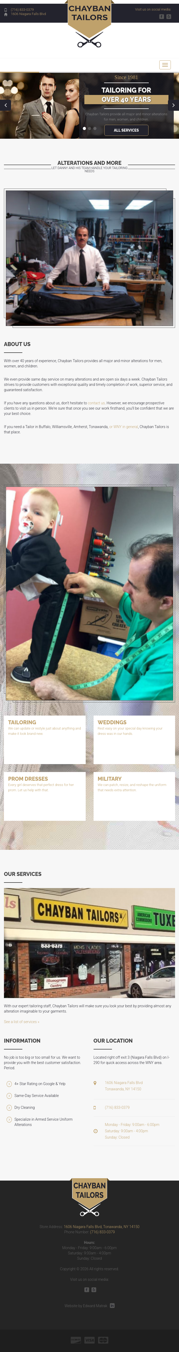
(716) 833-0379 (22, 10)
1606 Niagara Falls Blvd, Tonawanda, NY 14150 (102, 1227)
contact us (96, 403)
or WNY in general (123, 427)
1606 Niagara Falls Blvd (28, 14)
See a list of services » (21, 1022)
